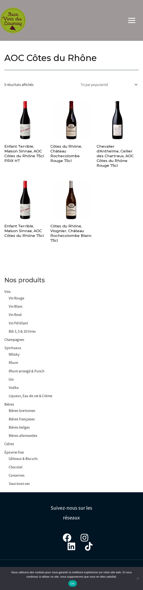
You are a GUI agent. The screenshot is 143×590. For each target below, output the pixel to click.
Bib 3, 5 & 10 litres (22, 331)
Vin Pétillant (18, 323)
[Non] (137, 578)
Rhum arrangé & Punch (26, 371)
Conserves (17, 475)
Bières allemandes (23, 435)
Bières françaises (22, 419)
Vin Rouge (16, 298)
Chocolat (16, 467)
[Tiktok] (88, 546)
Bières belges (19, 427)
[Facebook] (67, 537)
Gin (11, 379)
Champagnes (14, 339)
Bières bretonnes (22, 410)
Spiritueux (12, 347)
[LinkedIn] (71, 546)
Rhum (13, 362)
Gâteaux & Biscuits (23, 458)
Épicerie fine (14, 452)
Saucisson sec (19, 483)
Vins (7, 291)
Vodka (13, 387)
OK (73, 583)
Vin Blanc (16, 306)
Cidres (9, 443)
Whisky (14, 354)
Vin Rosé (15, 314)
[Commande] (108, 84)
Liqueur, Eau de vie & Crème (30, 395)
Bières (9, 404)
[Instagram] (84, 537)
